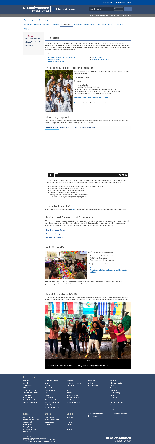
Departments (49, 385)
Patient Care (70, 380)
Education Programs (51, 388)
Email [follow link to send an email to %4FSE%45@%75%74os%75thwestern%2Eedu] (73, 209)
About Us (113, 380)
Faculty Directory (115, 393)
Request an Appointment (74, 402)
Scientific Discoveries (29, 400)
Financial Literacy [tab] (53, 234)
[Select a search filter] (118, 9)
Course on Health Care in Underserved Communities (92, 97)
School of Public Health (52, 402)
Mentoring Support (54, 59)
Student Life (119, 24)
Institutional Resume (118, 414)
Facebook (70, 417)
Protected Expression (30, 429)
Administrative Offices (116, 383)
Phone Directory (114, 405)
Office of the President (116, 402)
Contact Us (29, 45)
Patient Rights (27, 424)
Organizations (89, 24)
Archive (90, 383)
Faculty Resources (108, 2)
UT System (48, 424)
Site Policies (27, 432)
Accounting (28, 24)
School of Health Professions (53, 400)
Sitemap (112, 407)
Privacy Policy (27, 427)
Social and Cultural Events (100, 59)
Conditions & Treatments (74, 383)
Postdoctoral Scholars (29, 390)
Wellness (27, 29)
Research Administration (30, 393)
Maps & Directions (115, 400)
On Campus (29, 36)
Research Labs (27, 395)
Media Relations (93, 385)
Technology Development (30, 402)
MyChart (69, 393)
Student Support (115, 15)
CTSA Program (27, 388)
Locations (70, 388)
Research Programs (29, 397)
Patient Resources (72, 395)
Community (55, 24)
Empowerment (127, 15)
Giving (112, 395)
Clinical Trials (27, 383)
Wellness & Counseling (52, 407)
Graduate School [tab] (66, 127)
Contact (76, 103)
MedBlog (69, 390)
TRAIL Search (49, 422)
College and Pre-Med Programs (32, 42)
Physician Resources (73, 397)
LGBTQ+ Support (97, 57)
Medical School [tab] (52, 127)
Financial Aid (78, 24)
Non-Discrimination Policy (31, 419)
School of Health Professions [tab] (84, 127)
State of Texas (49, 417)
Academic (37, 24)
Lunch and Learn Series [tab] (55, 230)
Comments (113, 388)
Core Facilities (27, 385)
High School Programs (32, 38)
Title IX (112, 409)
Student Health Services (104, 24)
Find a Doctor (70, 385)
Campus (46, 24)
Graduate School (50, 390)
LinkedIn (69, 429)
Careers (112, 385)
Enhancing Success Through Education (61, 57)
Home (91, 15)
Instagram (70, 422)
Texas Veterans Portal (52, 419)
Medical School (49, 397)
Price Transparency (72, 400)
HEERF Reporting (28, 417)
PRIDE (92, 268)
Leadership (113, 397)
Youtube (69, 424)
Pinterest (69, 427)
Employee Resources (123, 2)
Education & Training (102, 15)
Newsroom (91, 380)
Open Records (27, 422)
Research (26, 380)
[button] (48, 361)
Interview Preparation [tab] (54, 238)
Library (47, 395)
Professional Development (57, 61)
